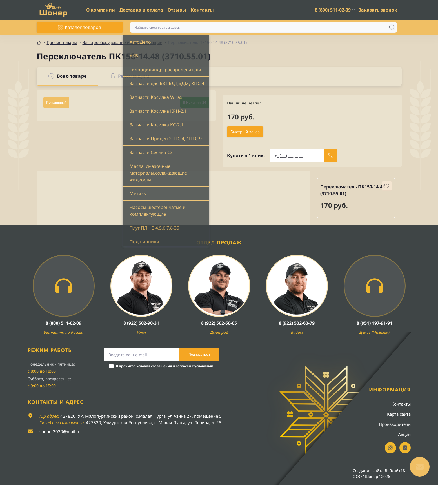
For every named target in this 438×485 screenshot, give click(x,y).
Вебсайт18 (395, 470)
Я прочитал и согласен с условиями (164, 366)
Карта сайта (399, 414)
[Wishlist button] (387, 186)
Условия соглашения (154, 366)
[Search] (392, 27)
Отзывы (177, 10)
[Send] (330, 155)
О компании (100, 10)
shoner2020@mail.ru (60, 431)
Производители (395, 424)
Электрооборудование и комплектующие (122, 42)
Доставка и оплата (141, 10)
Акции (404, 434)
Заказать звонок (378, 10)
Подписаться (199, 354)
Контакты (202, 10)
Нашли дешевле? (244, 103)
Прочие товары (62, 42)
